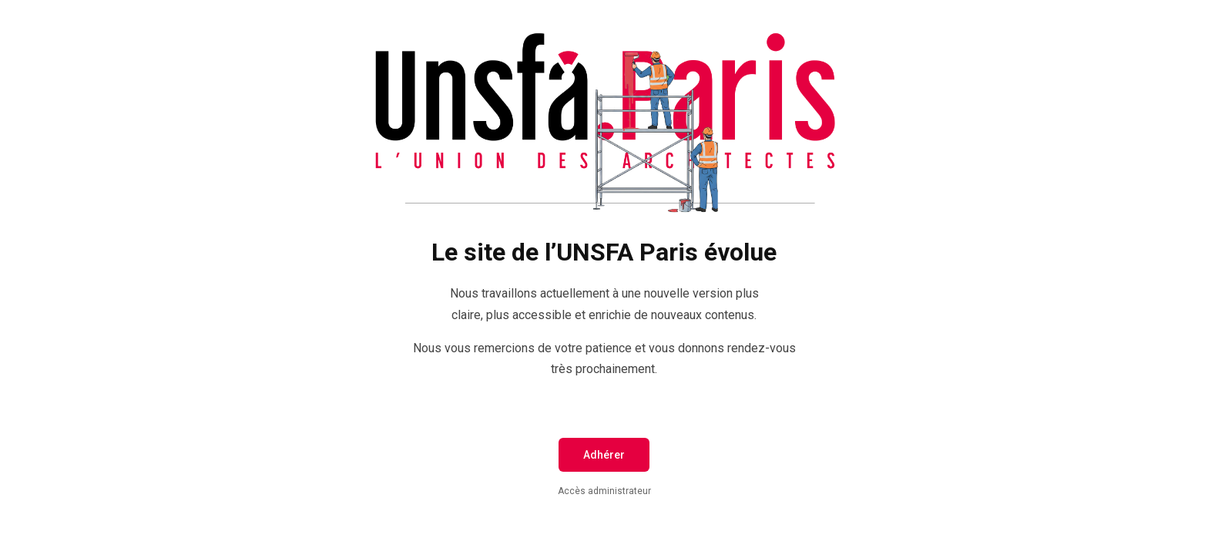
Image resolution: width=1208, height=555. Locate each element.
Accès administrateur (604, 491)
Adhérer (604, 455)
